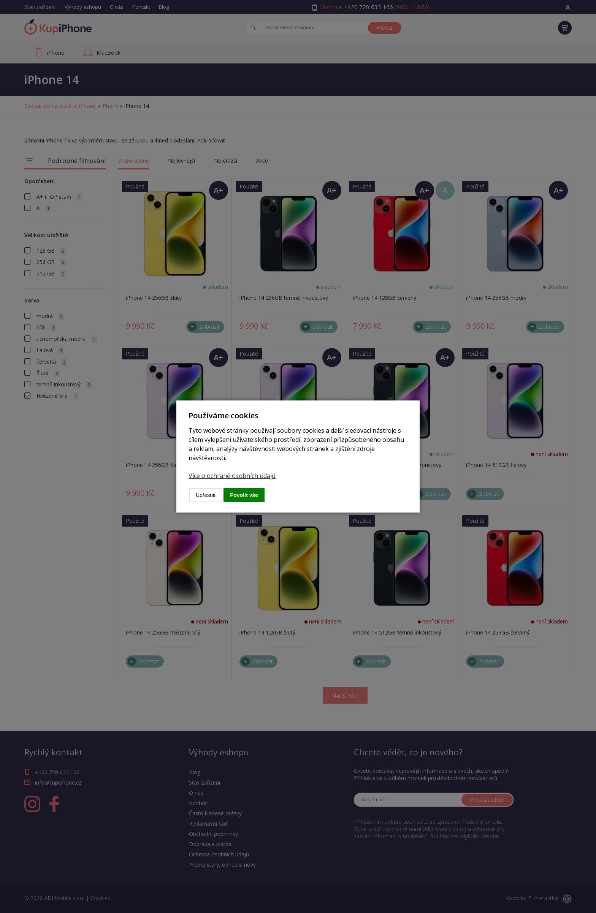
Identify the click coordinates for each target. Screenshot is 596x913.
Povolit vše (244, 495)
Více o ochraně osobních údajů (232, 476)
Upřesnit (206, 495)
